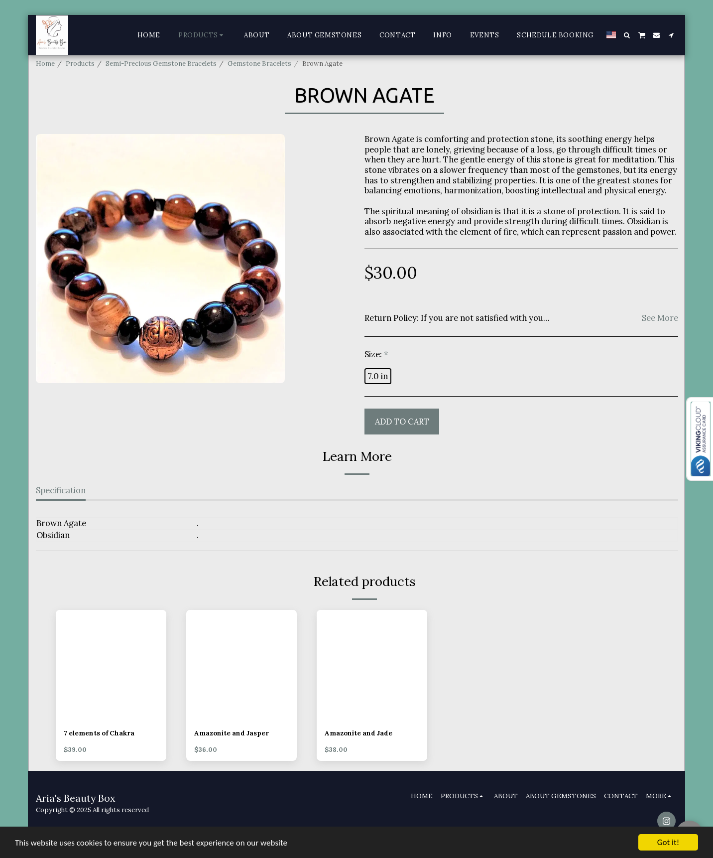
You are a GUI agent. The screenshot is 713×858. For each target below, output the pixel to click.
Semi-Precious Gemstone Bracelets (161, 63)
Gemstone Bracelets (259, 63)
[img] (111, 665)
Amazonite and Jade (358, 733)
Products (80, 63)
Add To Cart (402, 421)
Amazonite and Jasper (231, 733)
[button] (627, 35)
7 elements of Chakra (99, 733)
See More (660, 317)
